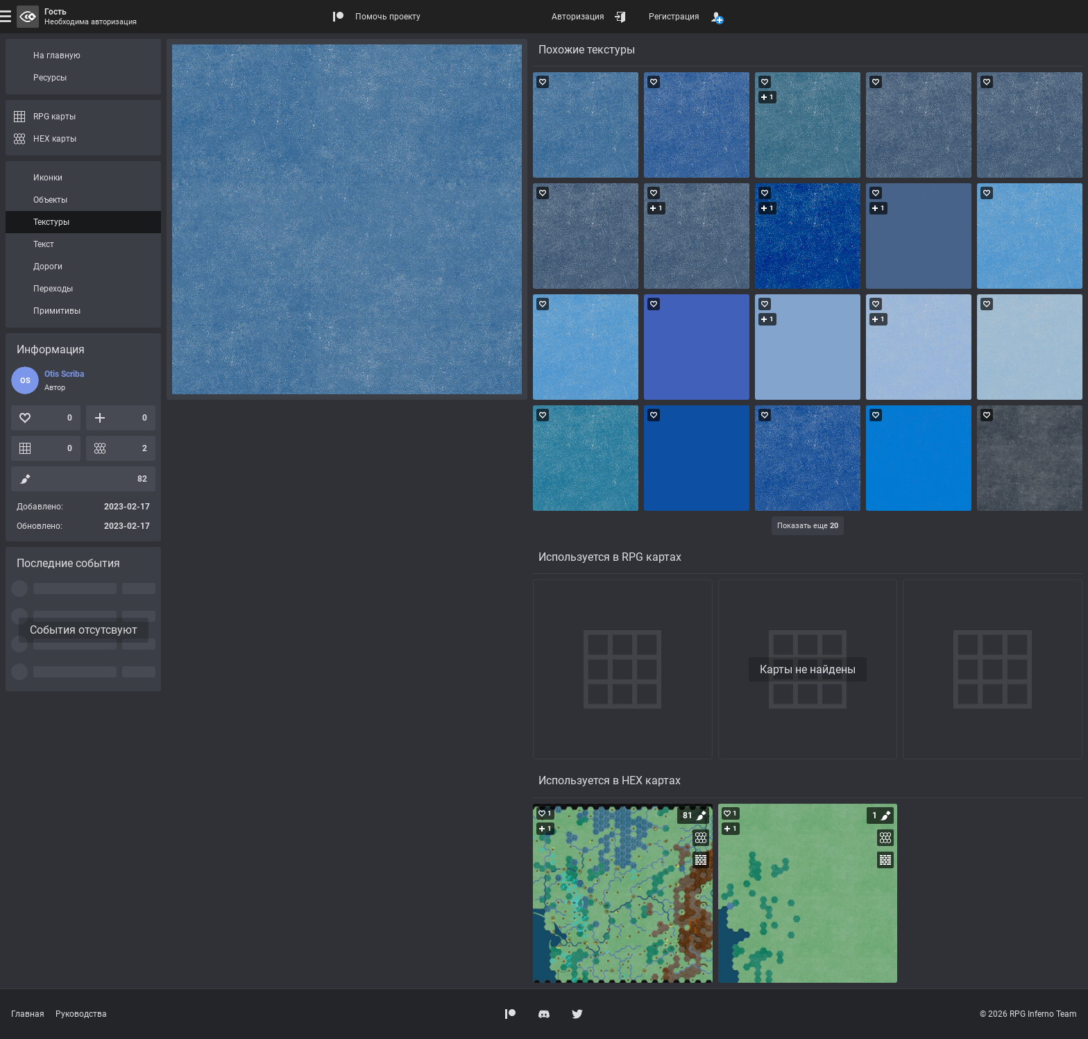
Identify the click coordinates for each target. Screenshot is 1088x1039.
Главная (27, 1014)
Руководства (81, 1014)
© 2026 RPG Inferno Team (1028, 1014)
